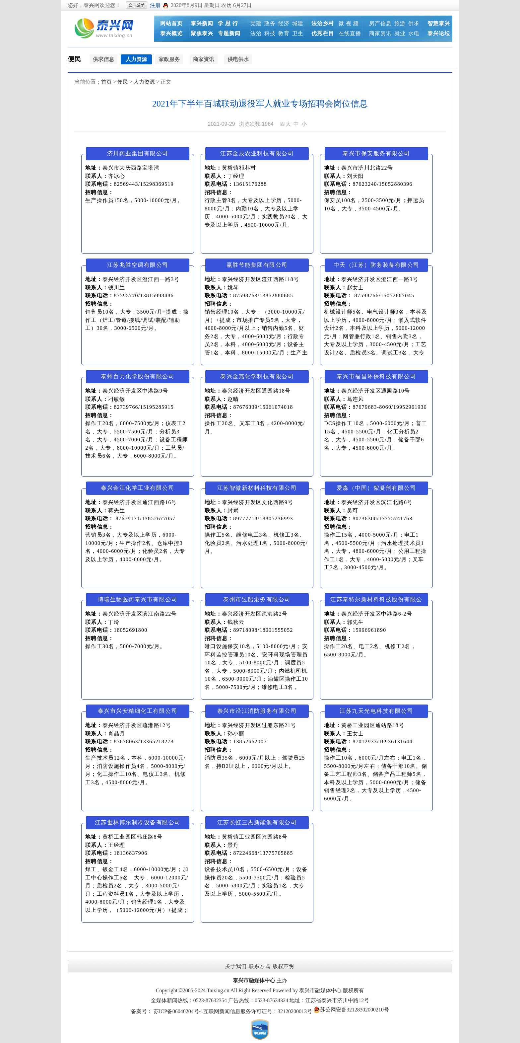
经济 (284, 23)
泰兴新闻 (202, 23)
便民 (74, 59)
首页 (106, 82)
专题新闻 (229, 33)
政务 (270, 23)
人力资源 (144, 82)
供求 (414, 23)
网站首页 (171, 23)
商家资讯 (380, 33)
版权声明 (283, 966)
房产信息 (380, 23)
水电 (414, 33)
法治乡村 (322, 23)
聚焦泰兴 (202, 33)
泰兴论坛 (438, 33)
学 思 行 (228, 23)
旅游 (400, 23)
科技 (270, 33)
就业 (400, 33)
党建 (256, 23)
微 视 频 (349, 23)
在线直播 (350, 33)
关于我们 (235, 966)
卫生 (297, 33)
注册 (155, 5)
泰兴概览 (171, 33)
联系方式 (259, 966)
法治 (256, 33)
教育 (284, 33)
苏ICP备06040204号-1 (178, 1011)
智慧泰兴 (438, 23)
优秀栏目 (322, 33)
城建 (297, 23)
